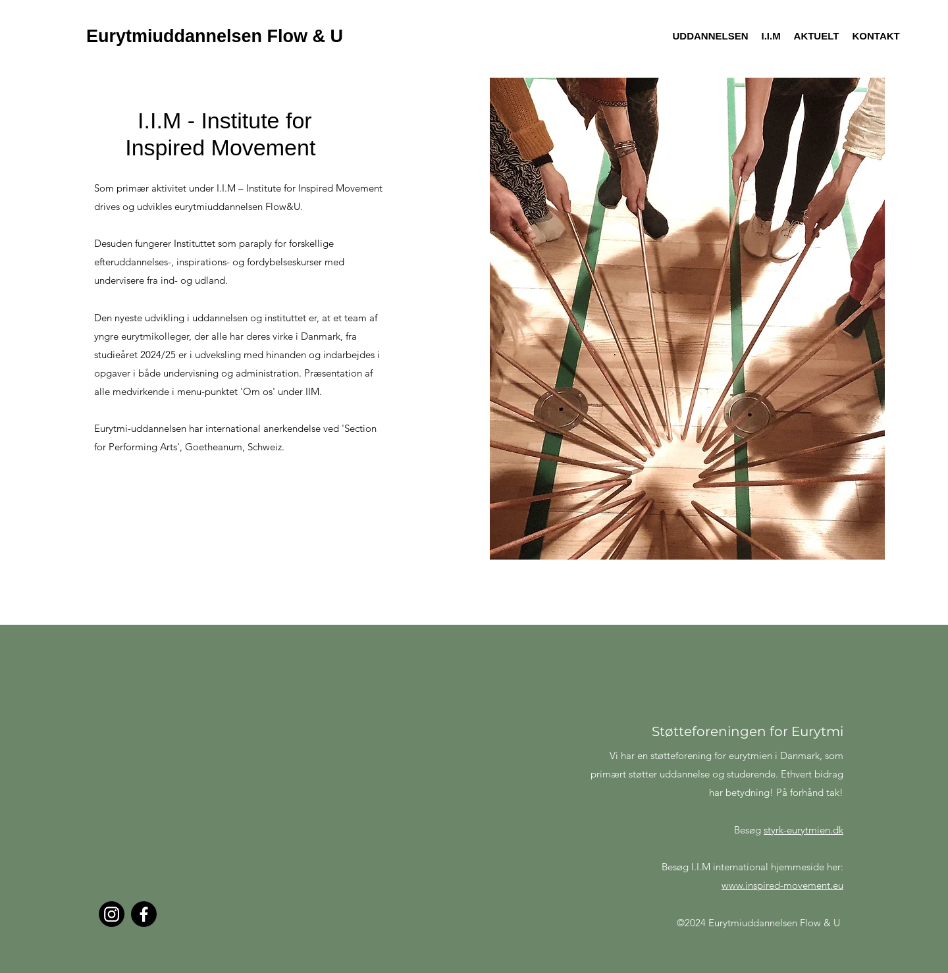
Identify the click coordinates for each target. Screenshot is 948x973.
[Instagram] (111, 914)
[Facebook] (144, 914)
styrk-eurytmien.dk (803, 830)
